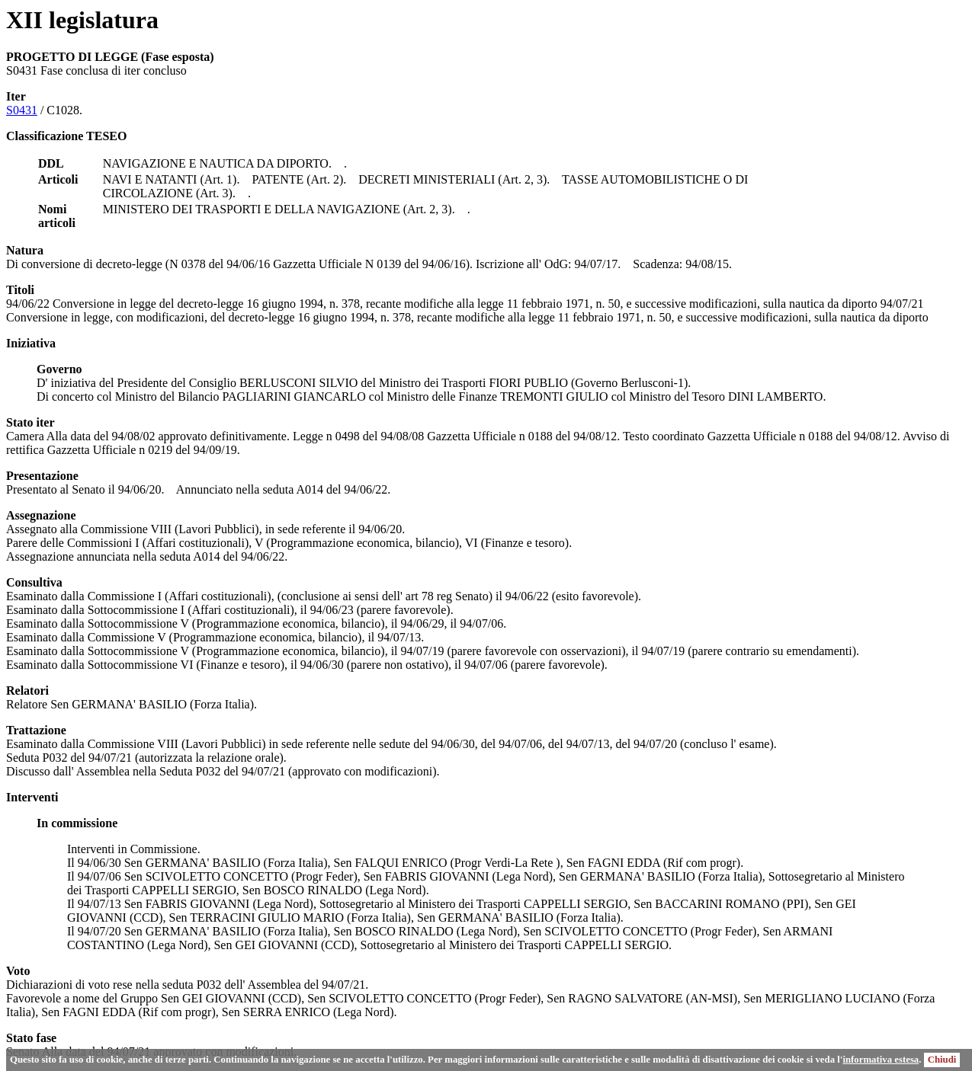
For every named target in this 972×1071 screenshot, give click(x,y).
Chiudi (942, 1059)
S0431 (21, 110)
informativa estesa (880, 1059)
